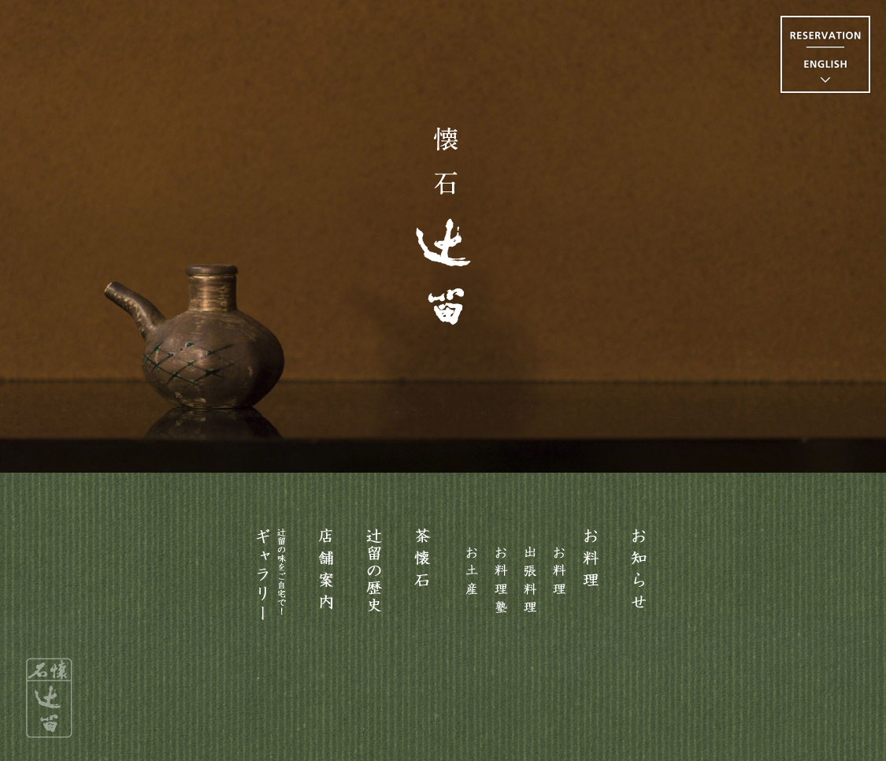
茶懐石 (422, 571)
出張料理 (530, 571)
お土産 (471, 571)
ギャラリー (271, 580)
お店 (326, 571)
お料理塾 (500, 571)
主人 (374, 571)
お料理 (590, 571)
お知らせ (639, 571)
